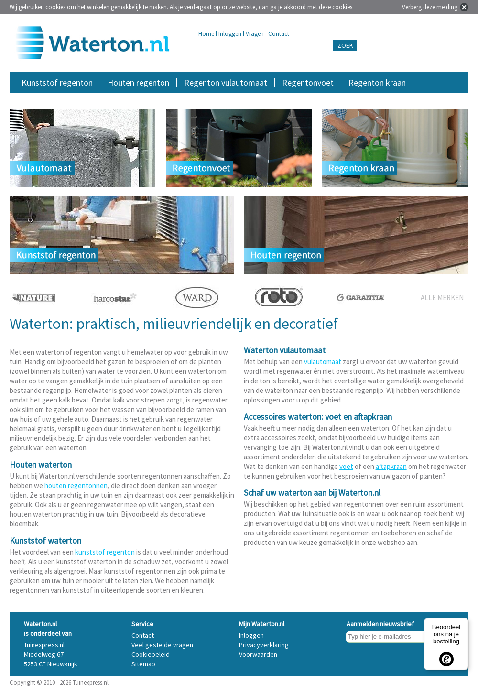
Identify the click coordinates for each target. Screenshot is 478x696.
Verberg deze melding (429, 7)
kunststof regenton (105, 551)
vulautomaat (322, 361)
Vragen (255, 34)
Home (206, 34)
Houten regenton (138, 82)
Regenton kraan (377, 82)
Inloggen (229, 34)
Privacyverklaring (264, 645)
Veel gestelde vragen (162, 645)
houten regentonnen (76, 485)
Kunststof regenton (57, 82)
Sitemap (143, 664)
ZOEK (345, 45)
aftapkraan (391, 466)
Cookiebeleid (150, 654)
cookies (342, 7)
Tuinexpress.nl (91, 682)
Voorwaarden (258, 654)
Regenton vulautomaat (225, 82)
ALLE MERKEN (442, 297)
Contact (278, 34)
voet (346, 466)
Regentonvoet (308, 82)
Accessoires (427, 97)
